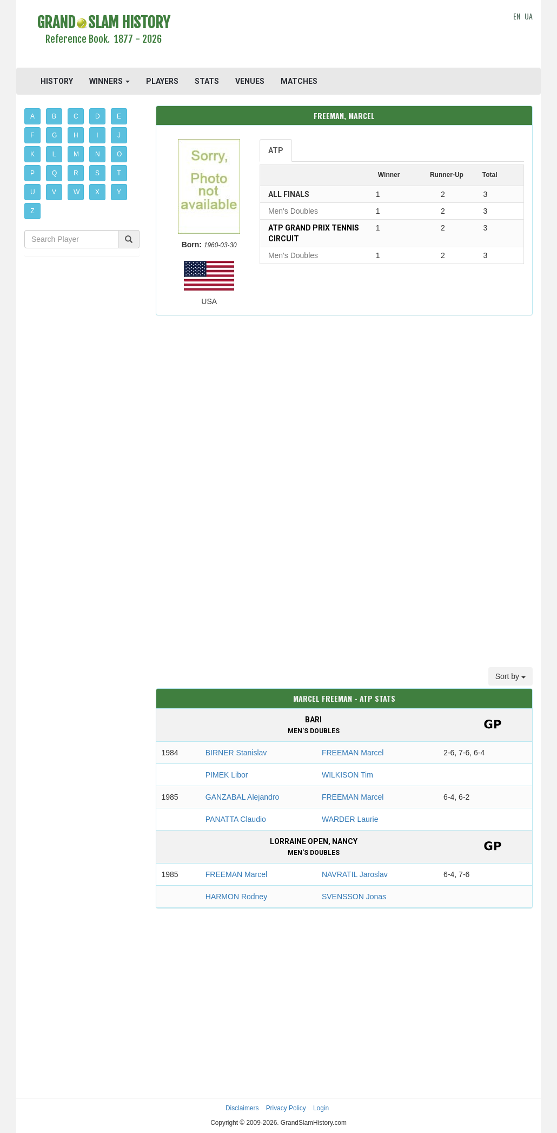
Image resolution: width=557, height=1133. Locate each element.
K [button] (32, 154)
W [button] (76, 192)
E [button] (119, 116)
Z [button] (32, 211)
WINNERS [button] (109, 81)
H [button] (76, 135)
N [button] (97, 154)
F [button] (32, 135)
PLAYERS (162, 81)
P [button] (32, 173)
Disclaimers (242, 1108)
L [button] (54, 154)
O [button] (119, 154)
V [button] (54, 192)
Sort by (510, 676)
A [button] (32, 116)
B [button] (54, 116)
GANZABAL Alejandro (242, 797)
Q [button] (54, 173)
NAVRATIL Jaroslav (355, 874)
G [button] (54, 135)
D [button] (97, 116)
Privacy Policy (286, 1108)
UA (529, 16)
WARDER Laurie (350, 819)
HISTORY (57, 81)
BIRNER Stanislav (236, 752)
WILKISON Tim (347, 774)
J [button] (119, 135)
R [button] (76, 173)
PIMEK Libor (226, 774)
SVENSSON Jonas (354, 896)
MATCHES (299, 81)
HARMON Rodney (236, 896)
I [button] (97, 135)
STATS (207, 81)
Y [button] (119, 192)
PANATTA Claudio (235, 819)
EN (516, 16)
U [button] (32, 192)
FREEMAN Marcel (352, 752)
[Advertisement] (344, 35)
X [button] (97, 192)
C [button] (76, 116)
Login (321, 1108)
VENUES (249, 81)
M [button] (76, 154)
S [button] (97, 173)
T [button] (119, 173)
